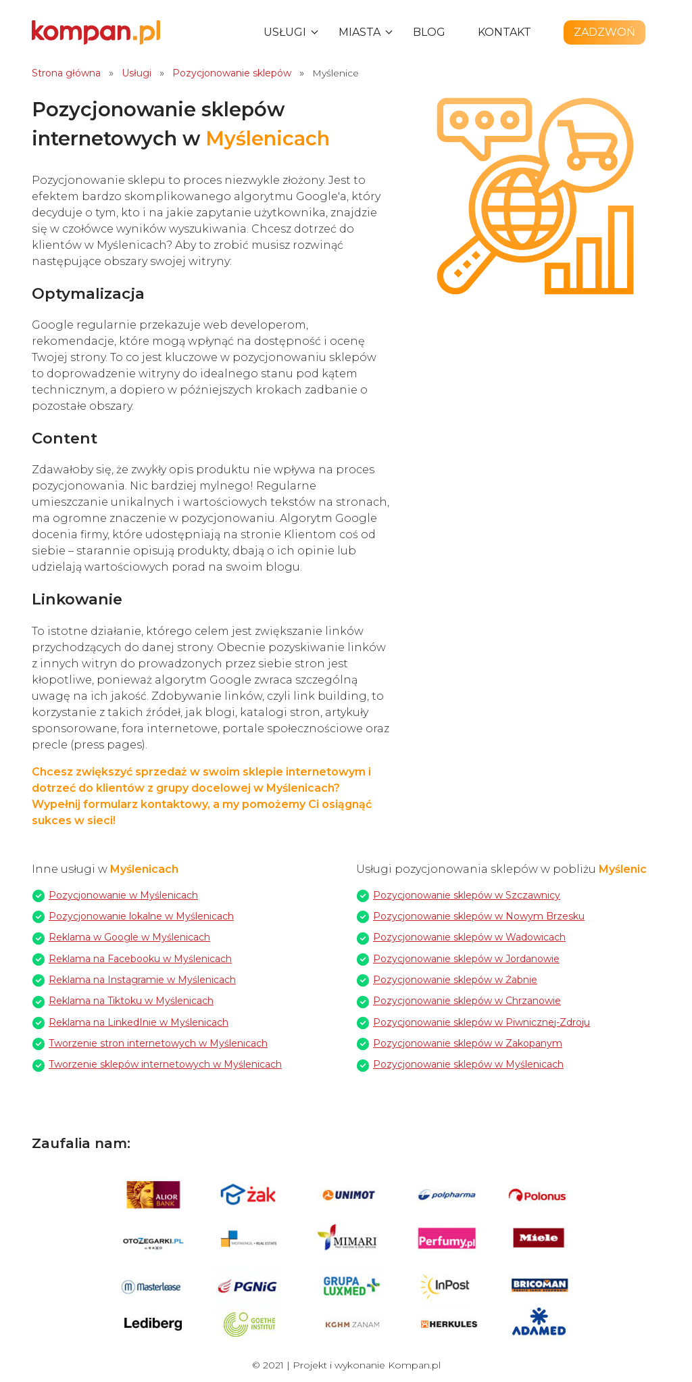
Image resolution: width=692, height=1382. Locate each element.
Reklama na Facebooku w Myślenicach (140, 959)
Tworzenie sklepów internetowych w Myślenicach (165, 1064)
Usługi (285, 32)
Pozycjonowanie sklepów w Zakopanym (467, 1043)
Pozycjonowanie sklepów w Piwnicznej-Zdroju (481, 1022)
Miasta (359, 32)
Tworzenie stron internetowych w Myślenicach (158, 1043)
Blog (429, 32)
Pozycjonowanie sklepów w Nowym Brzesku (479, 916)
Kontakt (504, 32)
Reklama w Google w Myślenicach (129, 937)
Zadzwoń (604, 32)
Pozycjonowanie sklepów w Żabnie (455, 980)
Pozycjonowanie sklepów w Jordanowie (466, 959)
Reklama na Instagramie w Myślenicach (142, 980)
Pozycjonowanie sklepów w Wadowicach (469, 937)
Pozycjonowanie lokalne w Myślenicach (141, 916)
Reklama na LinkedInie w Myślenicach (138, 1022)
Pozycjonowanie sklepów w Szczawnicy (466, 895)
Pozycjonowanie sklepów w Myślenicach (468, 1064)
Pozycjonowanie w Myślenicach (123, 895)
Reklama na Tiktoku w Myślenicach (131, 1001)
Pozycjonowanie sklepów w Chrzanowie (467, 1001)
